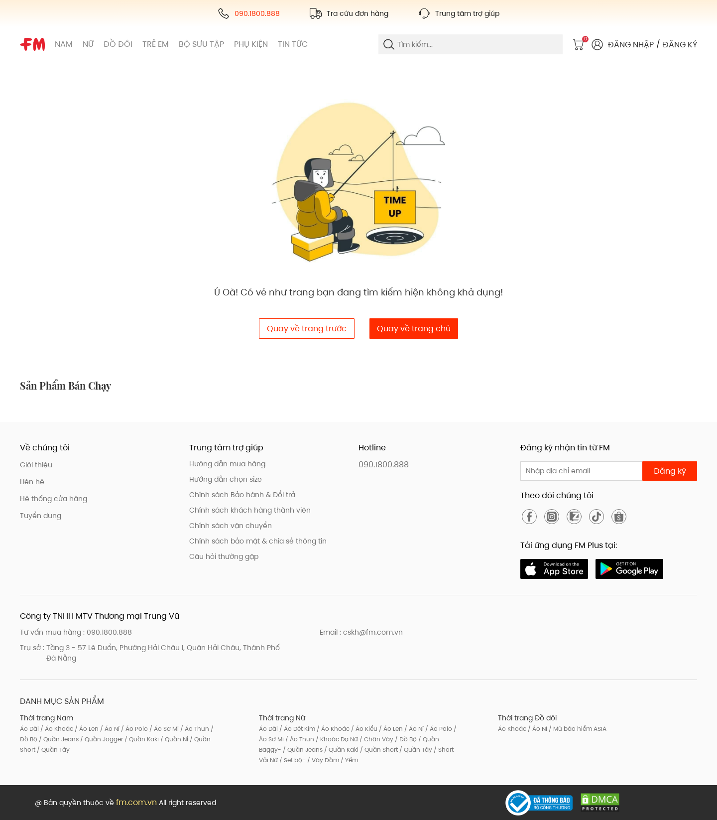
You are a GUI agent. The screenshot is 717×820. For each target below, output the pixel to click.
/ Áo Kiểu (363, 728)
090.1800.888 (383, 464)
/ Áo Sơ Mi (163, 728)
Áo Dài (29, 728)
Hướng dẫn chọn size (225, 479)
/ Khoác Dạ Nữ (336, 739)
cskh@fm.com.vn (373, 632)
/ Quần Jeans (58, 739)
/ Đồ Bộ (405, 739)
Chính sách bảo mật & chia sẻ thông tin (258, 541)
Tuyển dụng (40, 516)
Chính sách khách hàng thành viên (250, 510)
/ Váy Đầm (322, 760)
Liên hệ (32, 482)
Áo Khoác (512, 728)
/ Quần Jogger (101, 739)
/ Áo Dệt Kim (296, 728)
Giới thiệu (36, 465)
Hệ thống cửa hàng (53, 499)
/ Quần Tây (52, 749)
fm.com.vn (136, 802)
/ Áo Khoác (56, 728)
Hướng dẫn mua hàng (227, 464)
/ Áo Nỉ (109, 728)
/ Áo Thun (194, 728)
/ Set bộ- (292, 760)
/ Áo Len (86, 728)
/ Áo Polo (134, 728)
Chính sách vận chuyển (230, 526)
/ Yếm (348, 760)
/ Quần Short (378, 749)
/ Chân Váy (375, 739)
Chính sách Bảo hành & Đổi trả (242, 495)
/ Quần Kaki (141, 739)
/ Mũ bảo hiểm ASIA (576, 728)
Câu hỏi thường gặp (223, 556)
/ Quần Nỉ (173, 739)
